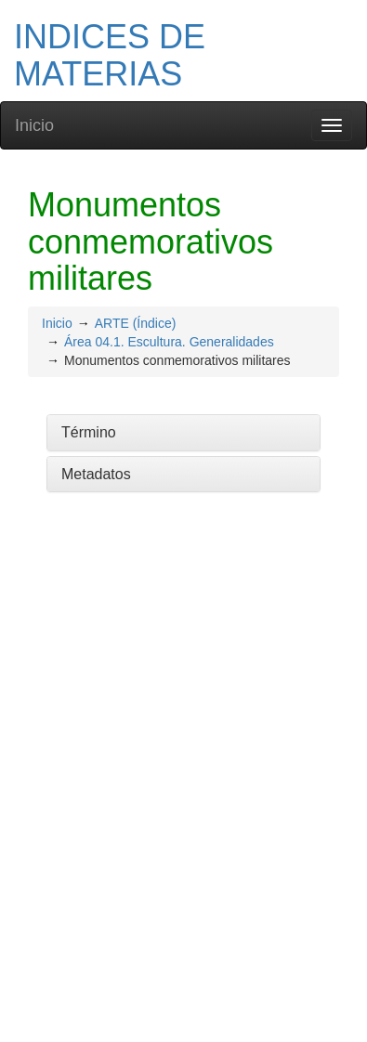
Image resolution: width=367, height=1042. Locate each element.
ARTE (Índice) (136, 323)
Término (88, 432)
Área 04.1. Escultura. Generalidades (169, 341)
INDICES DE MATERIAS (109, 55)
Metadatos (96, 474)
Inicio (34, 125)
